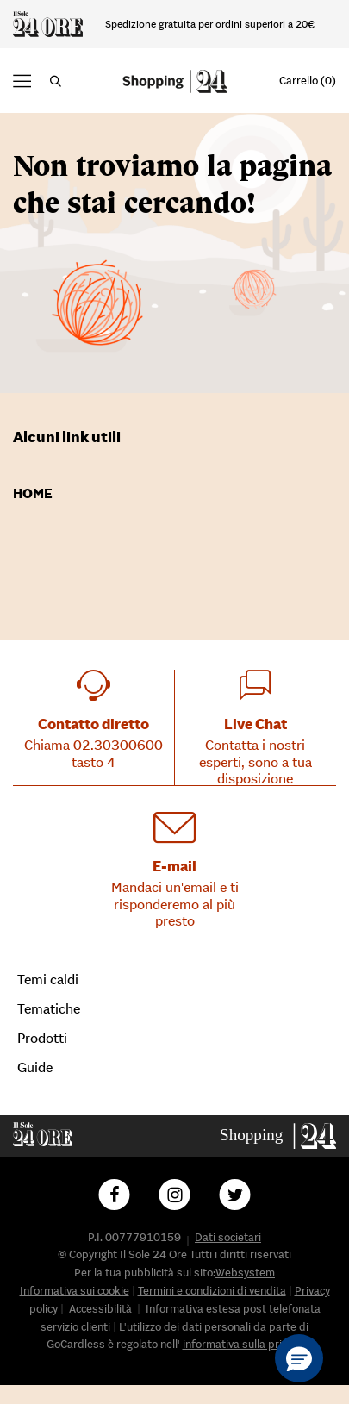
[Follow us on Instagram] (174, 1194)
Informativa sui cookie (74, 1290)
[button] (22, 81)
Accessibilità (100, 1308)
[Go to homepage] (278, 1134)
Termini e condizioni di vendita (212, 1290)
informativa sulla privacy (243, 1344)
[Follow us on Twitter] (235, 1194)
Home (33, 493)
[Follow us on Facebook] (114, 1194)
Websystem (245, 1272)
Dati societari (228, 1237)
